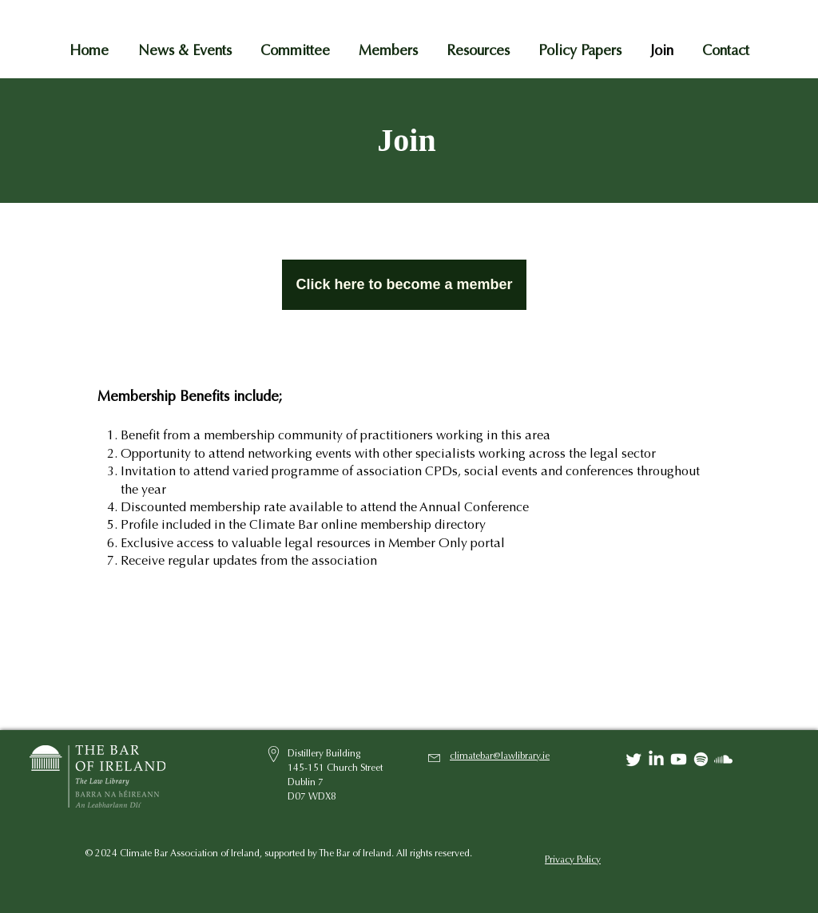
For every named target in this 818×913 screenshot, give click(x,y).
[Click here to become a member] (404, 285)
